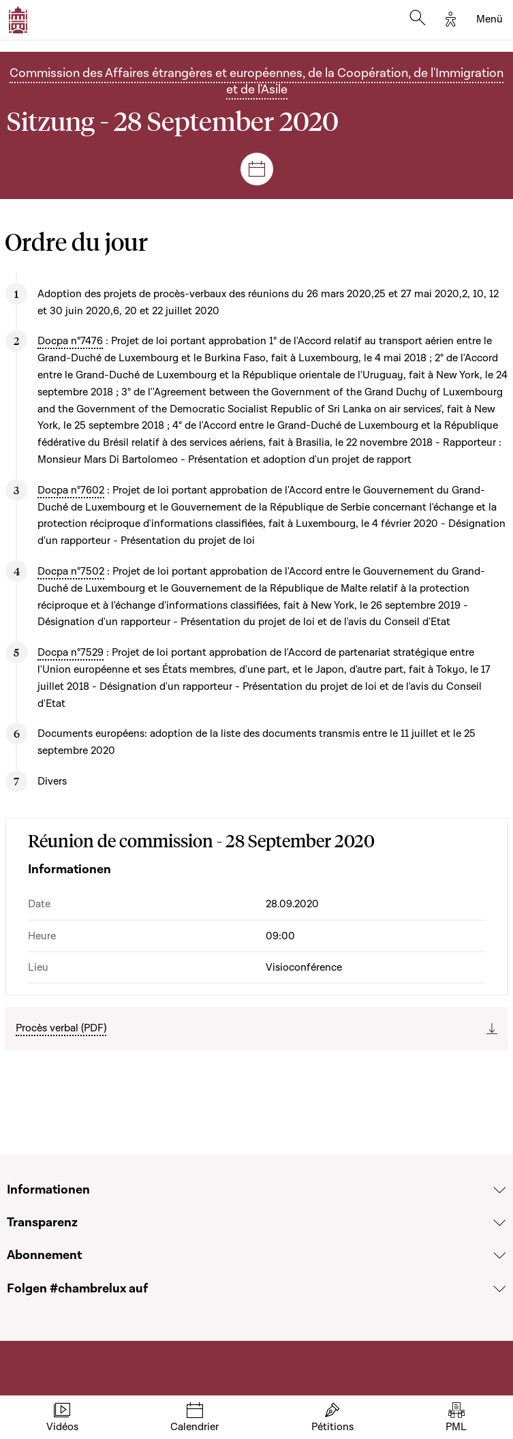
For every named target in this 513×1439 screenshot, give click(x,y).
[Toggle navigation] (489, 20)
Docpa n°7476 (70, 341)
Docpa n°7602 (70, 490)
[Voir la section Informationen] (499, 1190)
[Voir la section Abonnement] (499, 1255)
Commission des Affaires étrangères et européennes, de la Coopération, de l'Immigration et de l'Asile (256, 81)
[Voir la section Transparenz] (499, 1223)
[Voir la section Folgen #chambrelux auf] (499, 1289)
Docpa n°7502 (70, 571)
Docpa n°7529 (70, 652)
